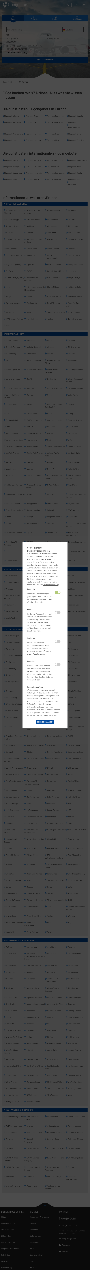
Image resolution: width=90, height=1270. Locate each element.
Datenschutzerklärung (51, 585)
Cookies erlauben (45, 722)
